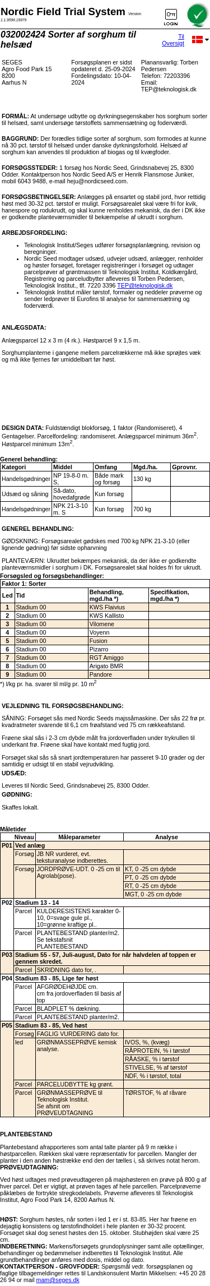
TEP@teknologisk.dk (144, 285)
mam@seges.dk (58, 1279)
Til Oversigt (173, 40)
